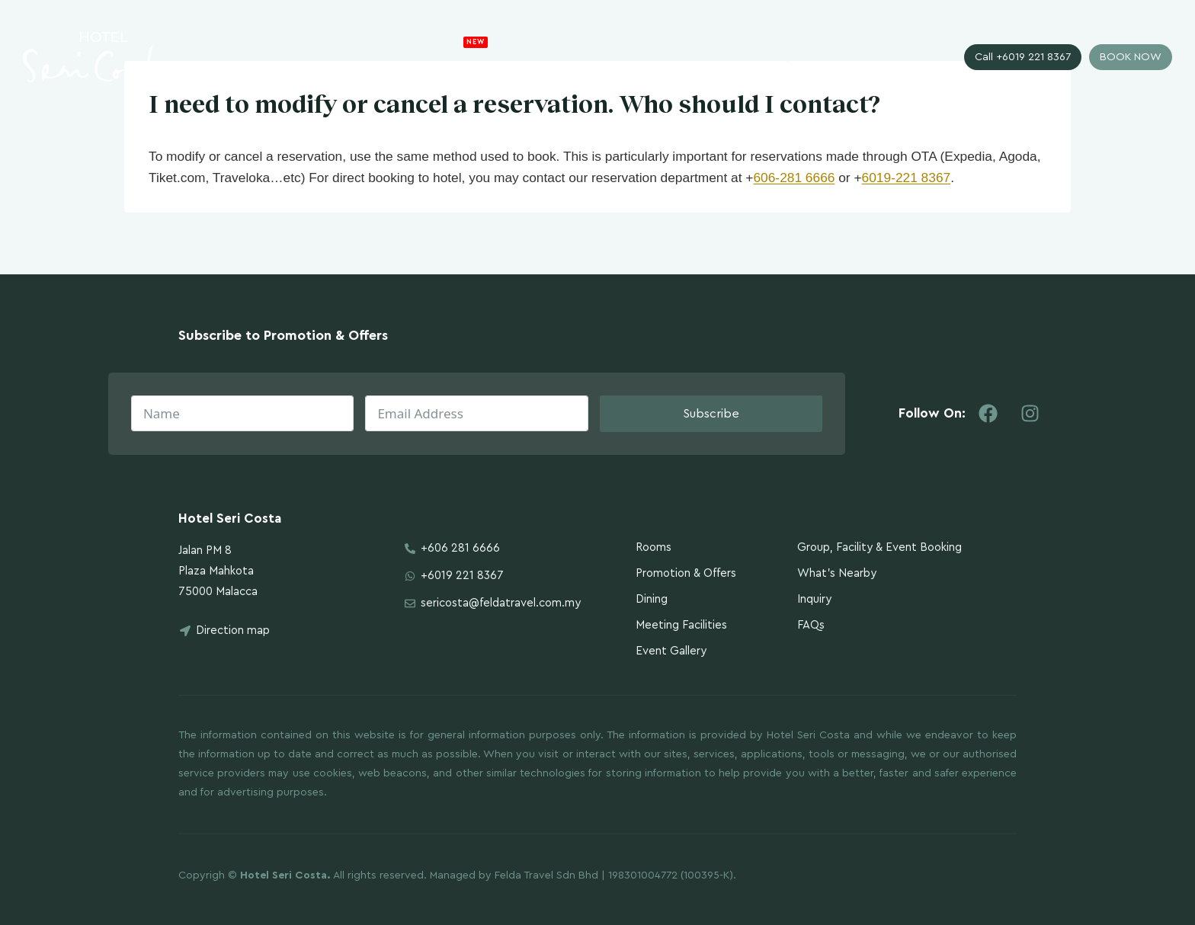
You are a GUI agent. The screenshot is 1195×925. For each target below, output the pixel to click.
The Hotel (412, 57)
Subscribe (711, 414)
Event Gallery (671, 651)
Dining (652, 599)
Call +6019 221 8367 (1023, 57)
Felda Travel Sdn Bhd (546, 875)
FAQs (811, 625)
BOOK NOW (1130, 57)
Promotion (497, 52)
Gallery (724, 57)
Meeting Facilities (681, 625)
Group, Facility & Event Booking (879, 547)
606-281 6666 (794, 177)
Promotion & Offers (686, 573)
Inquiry (791, 57)
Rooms (571, 57)
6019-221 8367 (906, 177)
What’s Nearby (836, 573)
